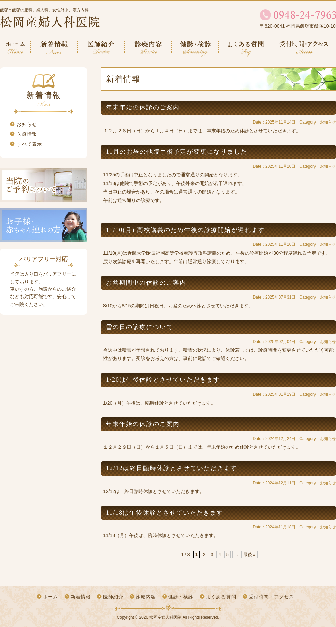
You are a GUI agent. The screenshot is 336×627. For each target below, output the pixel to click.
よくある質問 (245, 48)
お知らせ (27, 124)
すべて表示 (29, 144)
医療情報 (27, 134)
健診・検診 (195, 48)
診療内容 (148, 48)
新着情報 (54, 48)
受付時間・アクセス (304, 48)
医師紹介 (101, 48)
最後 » (249, 554)
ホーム (15, 48)
